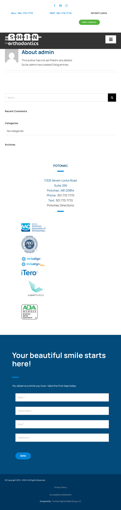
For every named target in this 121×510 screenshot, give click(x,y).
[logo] (35, 280)
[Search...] (56, 97)
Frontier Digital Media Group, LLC (66, 501)
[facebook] (54, 5)
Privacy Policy (60, 487)
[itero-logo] (29, 271)
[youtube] (60, 5)
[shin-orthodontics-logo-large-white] (23, 34)
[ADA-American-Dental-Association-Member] (29, 305)
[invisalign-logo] (33, 258)
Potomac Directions (60, 205)
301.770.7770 (65, 195)
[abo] (29, 236)
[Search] (112, 97)
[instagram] (66, 5)
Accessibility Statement (60, 494)
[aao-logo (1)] (33, 224)
